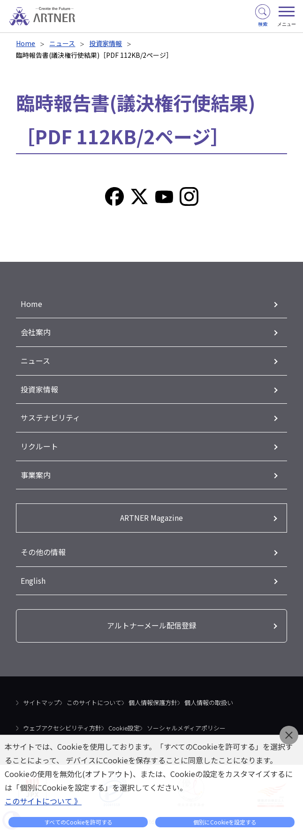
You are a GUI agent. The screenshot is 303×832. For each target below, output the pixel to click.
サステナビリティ (50, 416)
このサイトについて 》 (43, 801)
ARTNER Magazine (151, 514)
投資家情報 (105, 43)
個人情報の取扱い (208, 698)
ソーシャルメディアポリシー (186, 723)
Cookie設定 (124, 723)
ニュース (62, 43)
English (33, 576)
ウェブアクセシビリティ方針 (62, 723)
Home (25, 43)
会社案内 (36, 332)
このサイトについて (94, 698)
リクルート (39, 444)
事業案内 (36, 472)
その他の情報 (43, 548)
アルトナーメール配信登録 (152, 622)
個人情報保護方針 (153, 698)
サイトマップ (41, 698)
